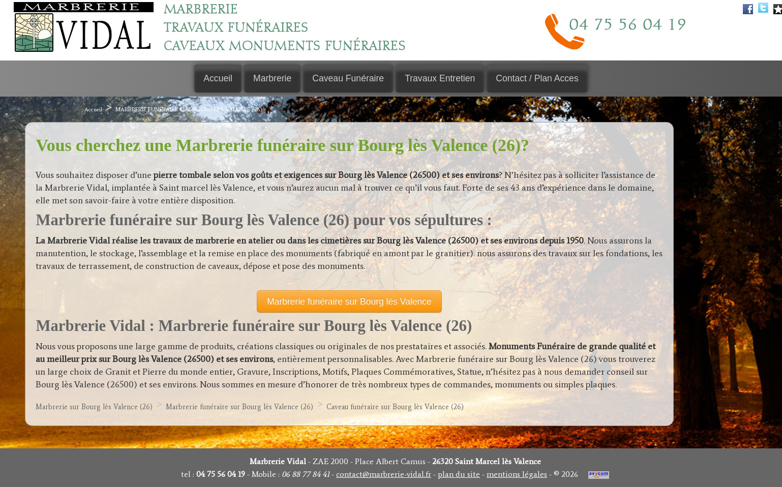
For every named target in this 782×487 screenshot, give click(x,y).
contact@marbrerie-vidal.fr (383, 474)
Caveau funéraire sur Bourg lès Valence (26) (395, 408)
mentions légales (517, 474)
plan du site (459, 474)
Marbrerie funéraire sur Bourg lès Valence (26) (188, 110)
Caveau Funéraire (348, 79)
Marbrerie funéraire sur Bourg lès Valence (349, 302)
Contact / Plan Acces (539, 79)
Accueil (215, 79)
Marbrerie (271, 79)
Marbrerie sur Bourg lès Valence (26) (94, 408)
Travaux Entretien (441, 79)
